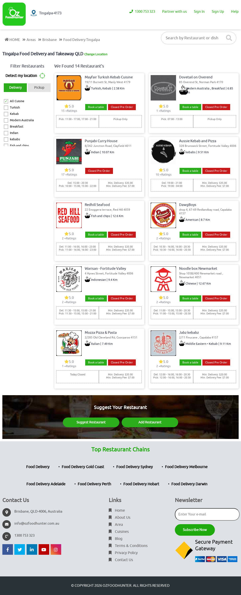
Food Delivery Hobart (141, 484)
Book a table (96, 107)
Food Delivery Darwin (189, 484)
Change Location (95, 54)
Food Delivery (37, 467)
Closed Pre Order (122, 107)
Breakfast (16, 127)
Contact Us (121, 560)
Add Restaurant (149, 422)
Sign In (199, 11)
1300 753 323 (142, 11)
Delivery (15, 88)
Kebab (14, 114)
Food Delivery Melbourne (186, 467)
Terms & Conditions (128, 545)
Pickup (39, 88)
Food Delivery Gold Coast (83, 467)
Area (116, 524)
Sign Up (218, 11)
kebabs (15, 139)
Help (235, 11)
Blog (115, 538)
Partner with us (174, 11)
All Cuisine (17, 101)
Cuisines (119, 531)
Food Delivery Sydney (134, 467)
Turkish (15, 107)
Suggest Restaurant (91, 422)
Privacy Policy (123, 553)
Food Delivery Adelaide (45, 484)
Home (117, 510)
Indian (14, 133)
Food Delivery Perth (94, 484)
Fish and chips (19, 146)
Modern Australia (22, 120)
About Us (119, 517)
